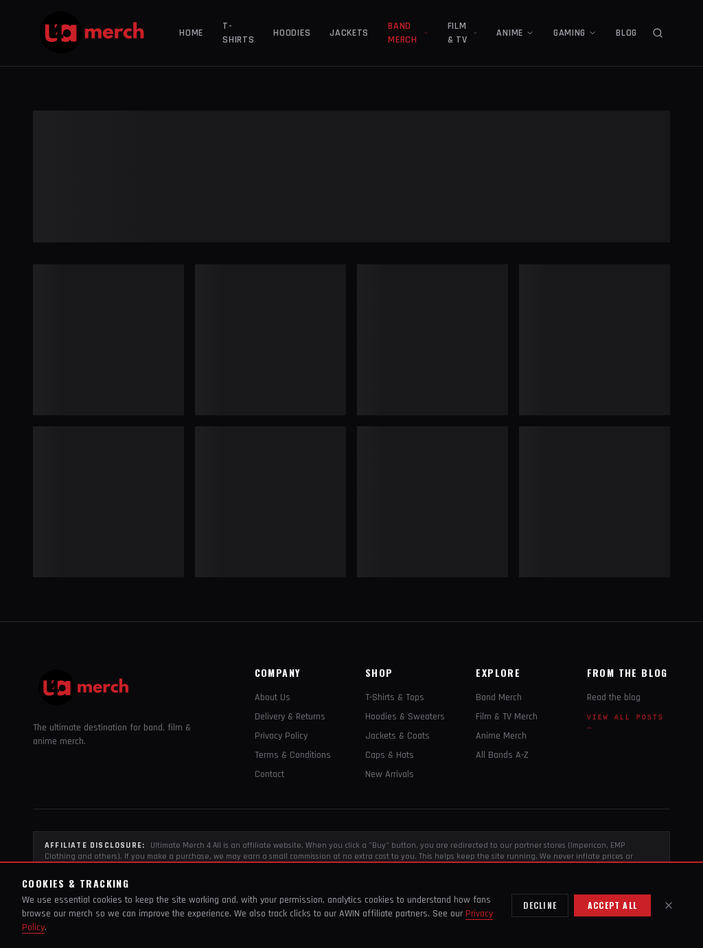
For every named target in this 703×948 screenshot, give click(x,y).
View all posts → (625, 723)
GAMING (575, 33)
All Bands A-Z (502, 755)
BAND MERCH (408, 33)
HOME (191, 33)
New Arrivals (389, 774)
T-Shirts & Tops (394, 697)
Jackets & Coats (397, 736)
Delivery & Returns (290, 716)
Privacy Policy (281, 736)
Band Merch (499, 697)
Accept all (612, 905)
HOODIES (291, 33)
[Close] (668, 905)
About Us (272, 697)
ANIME (515, 33)
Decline (540, 905)
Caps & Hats (389, 755)
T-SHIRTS (238, 33)
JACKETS (349, 33)
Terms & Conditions (293, 755)
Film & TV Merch (507, 716)
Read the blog (614, 697)
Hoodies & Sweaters (405, 716)
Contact (269, 774)
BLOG (626, 33)
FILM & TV (463, 33)
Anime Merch (501, 736)
